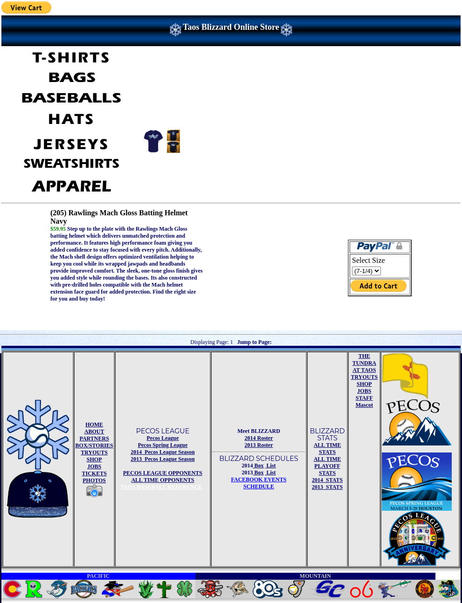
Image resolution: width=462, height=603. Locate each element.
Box (258, 465)
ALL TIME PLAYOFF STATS (327, 466)
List (270, 465)
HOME (94, 424)
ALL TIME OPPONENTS (162, 480)
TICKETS (94, 473)
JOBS (94, 466)
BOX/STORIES (94, 445)
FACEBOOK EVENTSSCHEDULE (259, 483)
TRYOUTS (94, 452)
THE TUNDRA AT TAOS (364, 363)
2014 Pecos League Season (162, 452)
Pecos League (163, 438)
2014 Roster (259, 438)
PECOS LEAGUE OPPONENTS (162, 473)
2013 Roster (259, 445)
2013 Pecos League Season (162, 459)
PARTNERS (94, 438)
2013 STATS (327, 487)
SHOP (94, 459)
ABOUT (94, 431)
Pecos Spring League (163, 445)
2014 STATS (327, 480)
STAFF (364, 398)
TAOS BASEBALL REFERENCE (161, 487)
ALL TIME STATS (327, 448)
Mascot (364, 405)
